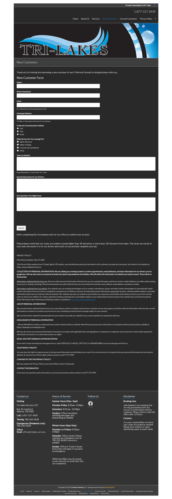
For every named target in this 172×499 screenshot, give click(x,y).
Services (96, 18)
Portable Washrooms (74, 491)
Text (21, 131)
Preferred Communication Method (30, 125)
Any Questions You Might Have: (29, 196)
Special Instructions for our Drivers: (30, 177)
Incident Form (94, 493)
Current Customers (128, 18)
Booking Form (83, 493)
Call (21, 128)
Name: (20, 82)
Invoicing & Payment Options (144, 491)
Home (75, 18)
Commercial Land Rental (29, 148)
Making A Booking (113, 491)
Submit (21, 228)
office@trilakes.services (34, 432)
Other (22, 151)
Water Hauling (25, 145)
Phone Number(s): (24, 91)
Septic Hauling (46, 491)
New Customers (109, 18)
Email (19, 101)
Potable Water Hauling (59, 491)
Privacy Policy (146, 18)
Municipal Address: (25, 113)
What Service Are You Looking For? (30, 139)
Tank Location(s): (23, 155)
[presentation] (34, 221)
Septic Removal (26, 142)
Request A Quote (100, 491)
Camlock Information (127, 491)
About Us (85, 18)
